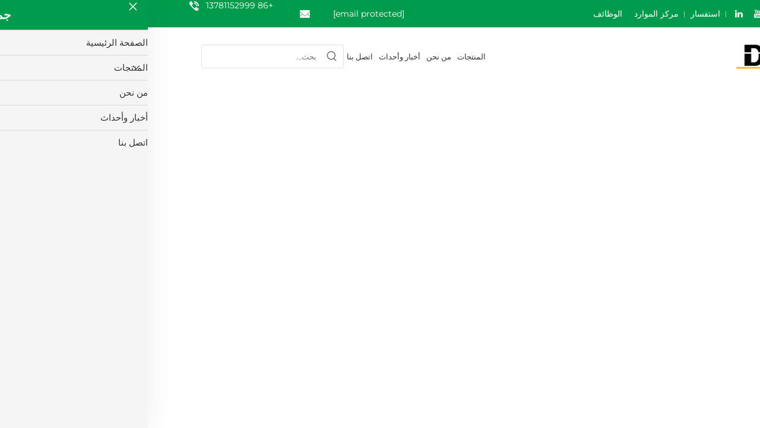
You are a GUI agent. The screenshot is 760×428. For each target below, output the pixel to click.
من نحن (290, 56)
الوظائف (459, 13)
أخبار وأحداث (252, 56)
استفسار (557, 13)
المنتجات (323, 56)
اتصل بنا (212, 56)
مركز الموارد (508, 13)
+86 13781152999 (91, 5)
